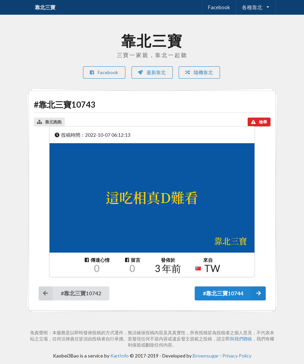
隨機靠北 (199, 72)
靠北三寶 (45, 7)
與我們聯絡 (241, 338)
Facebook (219, 7)
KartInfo (119, 356)
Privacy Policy (236, 356)
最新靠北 (152, 72)
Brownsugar (206, 356)
